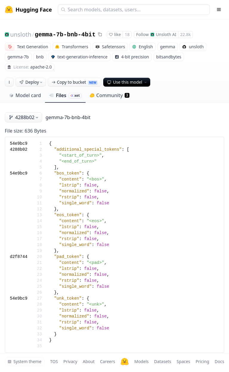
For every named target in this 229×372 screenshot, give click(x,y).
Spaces (183, 361)
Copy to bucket (75, 82)
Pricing (202, 361)
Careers (107, 361)
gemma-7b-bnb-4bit (65, 34)
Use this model (127, 82)
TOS (54, 361)
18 (127, 34)
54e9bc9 (18, 143)
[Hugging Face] (124, 361)
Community (109, 95)
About (89, 361)
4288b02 (24, 117)
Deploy (31, 82)
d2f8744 (18, 256)
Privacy (70, 361)
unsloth (20, 34)
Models (141, 361)
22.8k (185, 34)
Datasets (162, 361)
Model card (25, 95)
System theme (24, 361)
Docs (219, 361)
